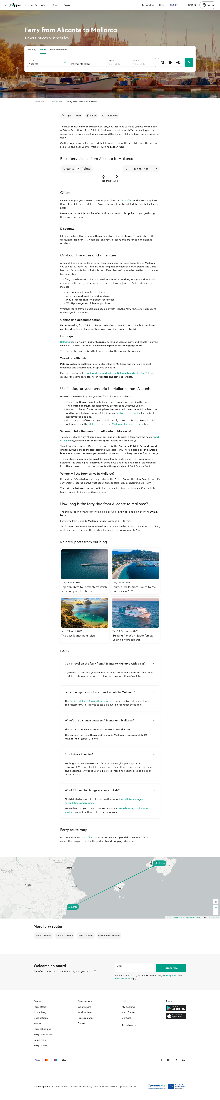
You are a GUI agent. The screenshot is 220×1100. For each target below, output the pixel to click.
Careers (82, 1023)
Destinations (41, 1017)
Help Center (129, 1012)
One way (31, 49)
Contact (126, 1017)
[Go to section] (71, 115)
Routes (37, 1023)
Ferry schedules (42, 1028)
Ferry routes (56, 101)
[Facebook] (161, 1060)
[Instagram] (169, 1060)
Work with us (85, 1012)
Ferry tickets (40, 101)
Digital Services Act (126, 1086)
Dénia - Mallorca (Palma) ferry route (90, 700)
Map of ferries (89, 837)
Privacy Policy (171, 975)
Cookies (73, 1086)
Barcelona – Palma (109, 935)
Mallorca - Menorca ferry (126, 424)
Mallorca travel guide (128, 413)
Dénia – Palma (43, 935)
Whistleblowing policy (104, 1086)
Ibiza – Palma (85, 935)
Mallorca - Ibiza (97, 424)
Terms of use (61, 1086)
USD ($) (192, 5)
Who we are (84, 1006)
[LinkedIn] (183, 1060)
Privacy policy (85, 1086)
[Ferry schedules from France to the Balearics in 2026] (135, 571)
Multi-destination (58, 49)
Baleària (65, 341)
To (72, 60)
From (31, 60)
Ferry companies (43, 1034)
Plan (55, 5)
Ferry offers (39, 5)
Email (119, 966)
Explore (68, 5)
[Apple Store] (176, 1016)
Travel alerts (129, 1025)
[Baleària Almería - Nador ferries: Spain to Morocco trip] (135, 620)
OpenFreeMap (178, 917)
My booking (147, 5)
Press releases (86, 1017)
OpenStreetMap (213, 917)
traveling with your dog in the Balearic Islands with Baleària (117, 373)
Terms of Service (122, 978)
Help (162, 5)
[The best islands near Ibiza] (84, 620)
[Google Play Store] (176, 1008)
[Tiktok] (176, 1060)
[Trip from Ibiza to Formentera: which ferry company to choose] (84, 571)
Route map (40, 1039)
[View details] (95, 971)
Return (43, 49)
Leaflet (169, 917)
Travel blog (40, 1012)
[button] (78, 168)
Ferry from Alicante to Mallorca (82, 101)
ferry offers (127, 200)
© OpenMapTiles (191, 917)
